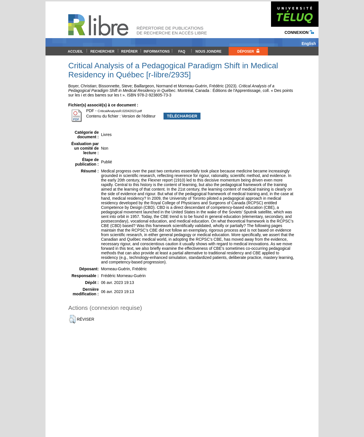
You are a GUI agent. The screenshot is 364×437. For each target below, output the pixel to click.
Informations (157, 51)
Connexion (299, 32)
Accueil (75, 51)
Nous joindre (208, 51)
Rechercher (102, 51)
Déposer (248, 51)
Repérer (129, 51)
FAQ (181, 51)
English (308, 43)
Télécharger (182, 116)
